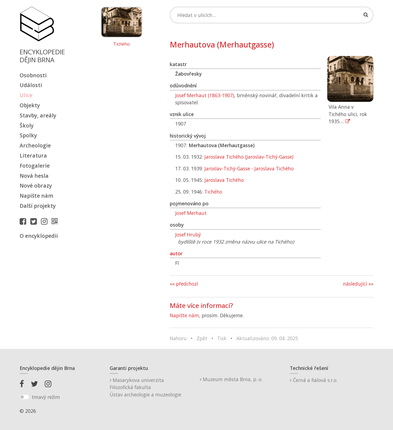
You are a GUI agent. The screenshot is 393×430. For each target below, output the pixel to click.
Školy (27, 125)
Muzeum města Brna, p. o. (231, 379)
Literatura (33, 155)
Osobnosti (33, 75)
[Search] (271, 15)
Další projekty (38, 205)
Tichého (121, 44)
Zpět (201, 338)
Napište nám (36, 195)
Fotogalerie (35, 165)
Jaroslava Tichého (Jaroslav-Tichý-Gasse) (248, 156)
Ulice (26, 95)
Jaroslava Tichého (224, 180)
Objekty (30, 105)
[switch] (24, 397)
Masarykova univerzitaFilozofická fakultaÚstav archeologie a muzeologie (145, 387)
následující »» (358, 283)
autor (176, 253)
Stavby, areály (38, 115)
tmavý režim (46, 397)
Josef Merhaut (191, 213)
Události (31, 85)
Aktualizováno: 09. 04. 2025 (267, 338)
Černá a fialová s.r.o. (314, 380)
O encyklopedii (39, 235)
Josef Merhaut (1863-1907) (204, 95)
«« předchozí (184, 283)
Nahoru (178, 338)
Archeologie (35, 145)
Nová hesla (34, 175)
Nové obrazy (36, 185)
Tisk (222, 338)
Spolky (28, 135)
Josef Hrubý (188, 234)
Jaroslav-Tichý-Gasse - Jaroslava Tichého (249, 168)
